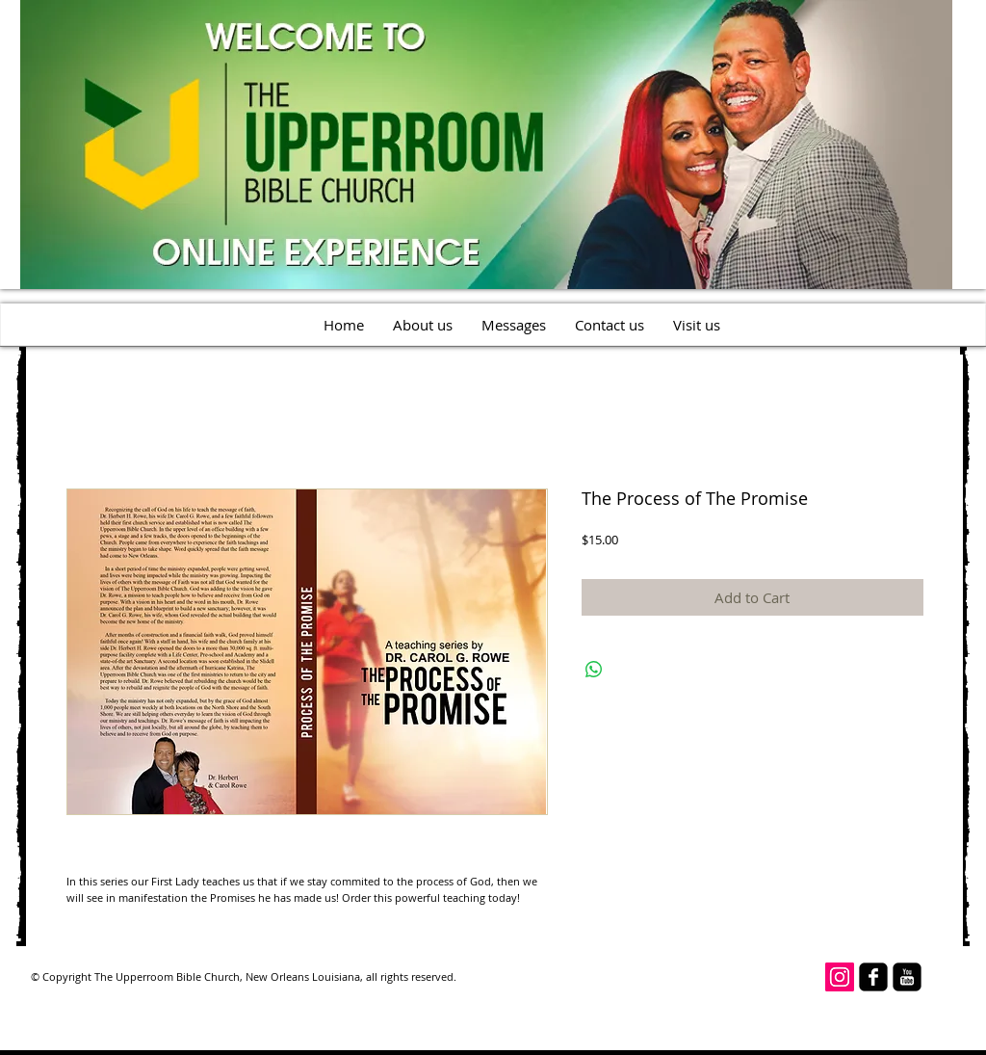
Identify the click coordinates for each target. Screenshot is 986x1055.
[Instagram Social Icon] (839, 977)
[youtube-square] (907, 977)
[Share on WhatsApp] (594, 669)
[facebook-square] (873, 977)
